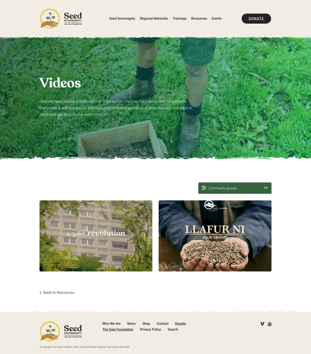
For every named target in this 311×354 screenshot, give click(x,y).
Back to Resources (58, 292)
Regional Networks (154, 18)
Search (173, 329)
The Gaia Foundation (117, 329)
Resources (199, 18)
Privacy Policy (150, 329)
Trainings (179, 18)
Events (217, 18)
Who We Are (111, 324)
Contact (162, 324)
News (131, 324)
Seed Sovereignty (122, 18)
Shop (146, 324)
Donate (256, 18)
